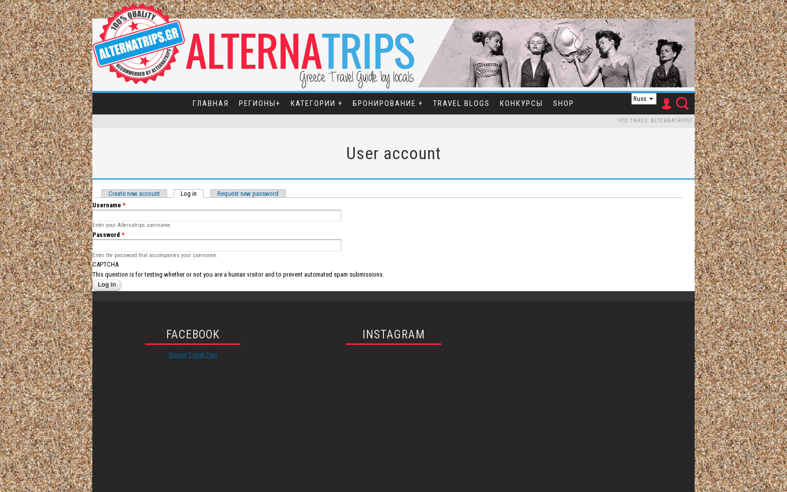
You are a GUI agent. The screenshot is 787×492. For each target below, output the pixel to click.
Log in (192, 193)
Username (108, 205)
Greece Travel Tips (193, 354)
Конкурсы (521, 103)
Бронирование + (388, 103)
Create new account (134, 193)
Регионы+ (260, 103)
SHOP (563, 103)
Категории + (317, 103)
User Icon (666, 104)
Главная (211, 103)
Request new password (248, 193)
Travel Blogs (461, 103)
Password (108, 234)
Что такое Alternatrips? (654, 120)
